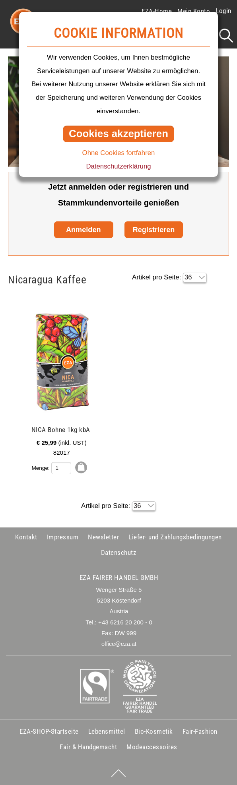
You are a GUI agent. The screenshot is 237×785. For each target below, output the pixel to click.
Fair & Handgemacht (88, 747)
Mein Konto (193, 11)
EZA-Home (157, 11)
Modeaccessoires (151, 747)
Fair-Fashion (200, 731)
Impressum (63, 537)
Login (223, 11)
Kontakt (26, 537)
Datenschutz (118, 552)
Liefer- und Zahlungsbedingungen (175, 537)
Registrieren (154, 230)
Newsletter (103, 537)
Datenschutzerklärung (118, 166)
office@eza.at (118, 644)
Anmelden (83, 230)
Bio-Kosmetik (154, 731)
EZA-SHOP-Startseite (49, 731)
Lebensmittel (106, 731)
